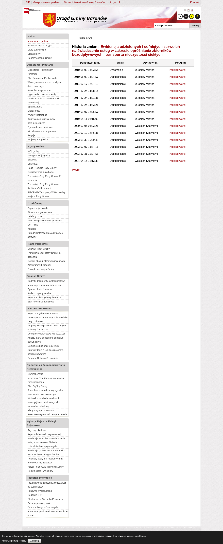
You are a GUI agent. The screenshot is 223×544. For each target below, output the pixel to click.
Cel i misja (33, 224)
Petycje (31, 135)
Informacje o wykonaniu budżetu (44, 285)
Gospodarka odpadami (46, 2)
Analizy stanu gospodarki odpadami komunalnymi (46, 339)
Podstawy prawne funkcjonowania (45, 220)
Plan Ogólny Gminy (38, 386)
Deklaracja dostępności (39, 503)
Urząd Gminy (34, 203)
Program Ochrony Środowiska (43, 358)
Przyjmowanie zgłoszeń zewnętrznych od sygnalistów (47, 484)
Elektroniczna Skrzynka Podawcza (45, 499)
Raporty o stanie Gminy (40, 58)
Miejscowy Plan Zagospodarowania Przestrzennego (46, 380)
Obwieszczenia (35, 374)
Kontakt (194, 2)
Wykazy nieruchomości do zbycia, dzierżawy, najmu (45, 84)
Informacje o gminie (38, 41)
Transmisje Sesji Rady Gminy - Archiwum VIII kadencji (43, 186)
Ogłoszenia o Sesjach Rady (42, 94)
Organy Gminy (35, 146)
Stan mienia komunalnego (41, 301)
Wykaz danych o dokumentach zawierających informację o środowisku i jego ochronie (48, 317)
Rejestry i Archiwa (37, 430)
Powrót (76, 170)
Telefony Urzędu (36, 216)
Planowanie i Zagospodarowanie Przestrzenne (46, 367)
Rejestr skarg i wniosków (40, 471)
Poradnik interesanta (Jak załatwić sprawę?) (45, 235)
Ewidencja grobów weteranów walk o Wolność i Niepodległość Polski (46, 452)
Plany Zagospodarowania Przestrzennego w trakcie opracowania (47, 412)
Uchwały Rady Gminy (39, 248)
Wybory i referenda (37, 115)
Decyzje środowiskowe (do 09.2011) (46, 333)
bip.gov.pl (114, 2)
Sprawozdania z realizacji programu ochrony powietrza (46, 352)
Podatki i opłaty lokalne (39, 293)
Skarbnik (32, 159)
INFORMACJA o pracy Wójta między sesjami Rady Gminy (46, 194)
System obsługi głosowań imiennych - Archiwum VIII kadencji (47, 263)
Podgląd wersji (177, 70)
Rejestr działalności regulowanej (44, 434)
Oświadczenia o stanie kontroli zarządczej (43, 100)
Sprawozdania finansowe (40, 289)
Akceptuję (34, 541)
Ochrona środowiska (39, 308)
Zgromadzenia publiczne (40, 127)
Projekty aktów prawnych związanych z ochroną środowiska (48, 327)
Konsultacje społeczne (39, 90)
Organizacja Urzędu (38, 208)
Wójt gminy (33, 151)
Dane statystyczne (37, 49)
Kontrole (32, 229)
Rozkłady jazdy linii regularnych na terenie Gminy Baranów (45, 460)
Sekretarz (32, 163)
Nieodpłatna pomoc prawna (42, 131)
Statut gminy (34, 54)
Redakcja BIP (35, 495)
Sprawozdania (35, 106)
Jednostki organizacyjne (40, 45)
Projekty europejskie (38, 139)
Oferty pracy (34, 110)
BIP (28, 2)
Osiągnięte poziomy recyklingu (43, 346)
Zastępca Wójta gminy (39, 155)
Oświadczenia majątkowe (41, 172)
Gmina (30, 36)
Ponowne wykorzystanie (40, 491)
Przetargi (32, 74)
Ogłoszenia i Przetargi (40, 64)
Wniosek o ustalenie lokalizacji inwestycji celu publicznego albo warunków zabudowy (44, 402)
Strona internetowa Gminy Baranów (84, 2)
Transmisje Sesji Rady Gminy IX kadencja (44, 178)
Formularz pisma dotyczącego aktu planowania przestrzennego (45, 392)
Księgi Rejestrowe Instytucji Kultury (46, 466)
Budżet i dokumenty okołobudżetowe (46, 281)
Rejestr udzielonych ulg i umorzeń (45, 297)
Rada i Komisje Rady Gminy (42, 168)
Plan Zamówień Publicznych (42, 78)
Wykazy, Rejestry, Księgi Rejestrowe (41, 423)
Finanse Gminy (36, 276)
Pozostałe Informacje (39, 477)
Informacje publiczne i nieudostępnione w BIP (48, 513)
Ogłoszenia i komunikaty (40, 70)
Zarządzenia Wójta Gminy (41, 269)
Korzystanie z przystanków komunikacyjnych (41, 121)
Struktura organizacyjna (40, 212)
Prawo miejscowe (37, 243)
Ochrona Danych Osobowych (43, 507)
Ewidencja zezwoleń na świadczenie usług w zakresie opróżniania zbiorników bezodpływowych (46, 442)
